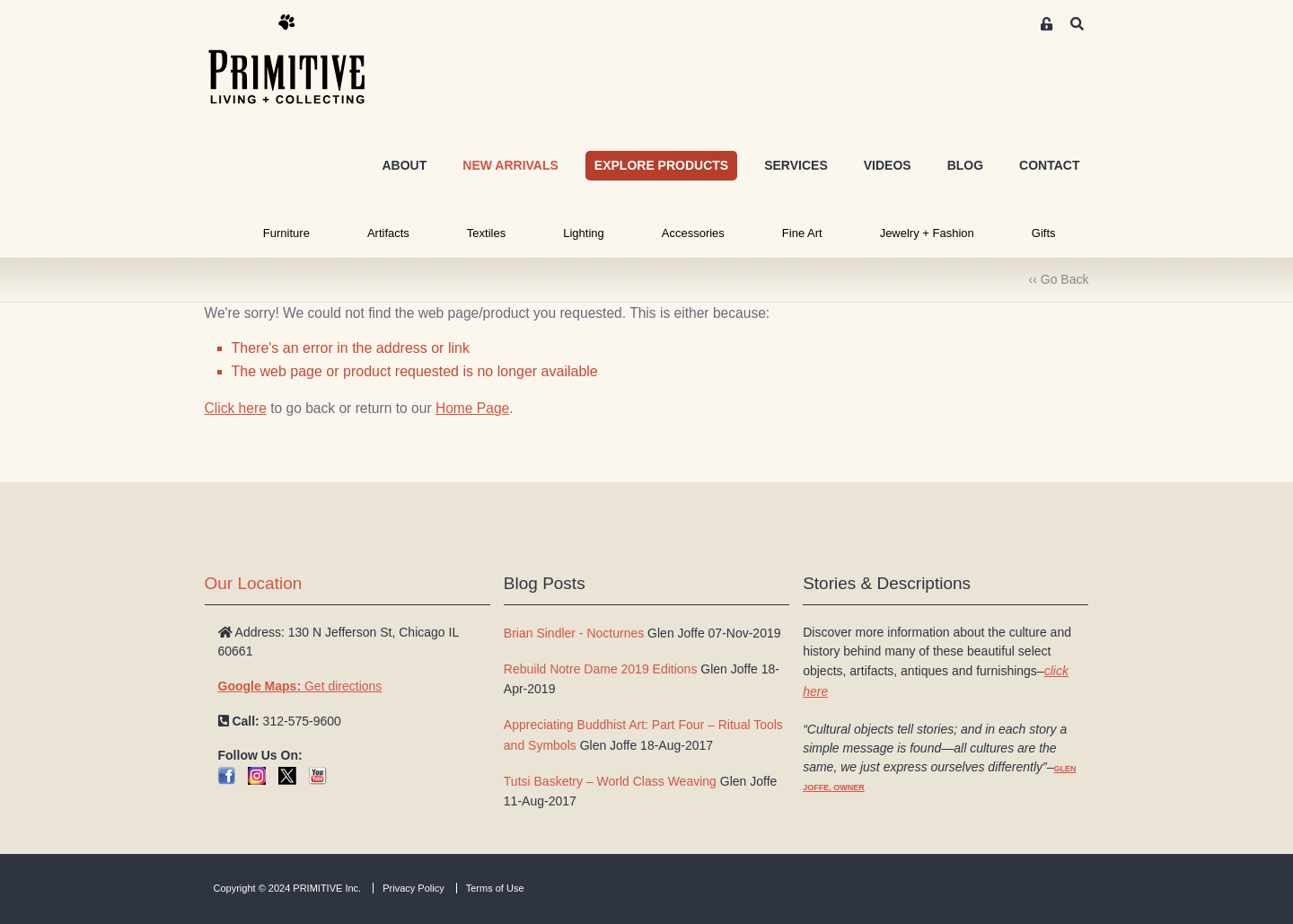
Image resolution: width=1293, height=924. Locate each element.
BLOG (965, 165)
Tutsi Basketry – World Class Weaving (610, 781)
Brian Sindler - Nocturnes (574, 633)
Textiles (486, 233)
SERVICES (796, 165)
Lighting (583, 233)
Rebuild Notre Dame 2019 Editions (601, 669)
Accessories (693, 233)
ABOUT (404, 165)
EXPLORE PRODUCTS (661, 165)
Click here (236, 408)
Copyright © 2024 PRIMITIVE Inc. (288, 888)
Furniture (286, 233)
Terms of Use (495, 888)
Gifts (1044, 233)
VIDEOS (887, 165)
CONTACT (1049, 165)
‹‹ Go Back (1059, 279)
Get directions (300, 686)
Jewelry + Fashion (927, 233)
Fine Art (802, 233)
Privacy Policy (413, 888)
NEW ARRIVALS (510, 165)
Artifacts (388, 233)
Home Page (472, 408)
